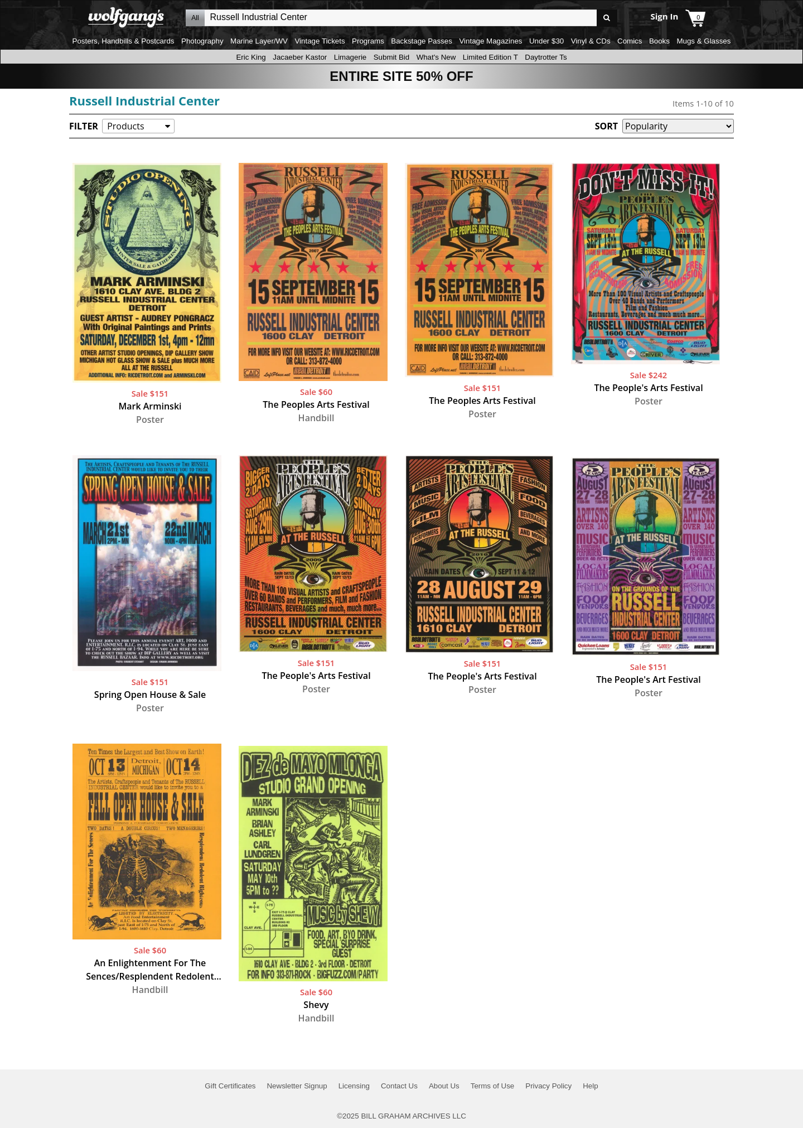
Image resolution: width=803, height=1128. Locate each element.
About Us (444, 1086)
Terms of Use (493, 1086)
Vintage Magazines (490, 41)
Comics (629, 41)
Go (607, 18)
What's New (436, 57)
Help (590, 1086)
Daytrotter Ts (546, 57)
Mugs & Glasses (703, 41)
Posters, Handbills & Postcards (123, 41)
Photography (202, 41)
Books (659, 41)
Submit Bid (391, 57)
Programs (368, 41)
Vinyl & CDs (591, 41)
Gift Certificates (230, 1086)
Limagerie (350, 57)
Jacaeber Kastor (300, 57)
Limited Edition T (490, 57)
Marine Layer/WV (259, 41)
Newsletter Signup (297, 1086)
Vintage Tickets (319, 41)
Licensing (354, 1086)
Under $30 (546, 41)
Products (125, 126)
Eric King (250, 57)
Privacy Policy (548, 1086)
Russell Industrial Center (144, 100)
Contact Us (399, 1086)
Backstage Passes (421, 41)
